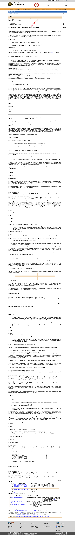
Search (65, 5)
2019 (63, 23)
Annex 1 (20, 512)
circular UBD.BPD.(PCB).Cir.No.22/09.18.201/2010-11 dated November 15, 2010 (25, 510)
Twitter (63, 523)
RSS (58, 523)
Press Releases (21, 9)
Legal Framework (45, 9)
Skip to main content (11, 0)
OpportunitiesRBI (35, 527)
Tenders (45, 527)
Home (8, 9)
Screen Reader (65, 534)
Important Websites (35, 526)
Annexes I (53, 52)
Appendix (34, 104)
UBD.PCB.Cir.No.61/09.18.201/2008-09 (20, 486)
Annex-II (55, 499)
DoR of (54, 182)
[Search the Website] (55, 5)
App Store (59, 530)
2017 (63, 26)
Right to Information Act (47, 526)
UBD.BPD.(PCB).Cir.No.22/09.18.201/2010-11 (21, 489)
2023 (63, 17)
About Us (11, 9)
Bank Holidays (10, 523)
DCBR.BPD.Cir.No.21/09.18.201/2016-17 (18, 504)
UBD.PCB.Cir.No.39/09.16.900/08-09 (17, 497)
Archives (64, 27)
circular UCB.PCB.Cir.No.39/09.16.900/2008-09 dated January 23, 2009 (25, 514)
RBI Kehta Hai (46, 523)
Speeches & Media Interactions (30, 9)
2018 (63, 24)
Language (64, 0)
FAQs (21, 527)
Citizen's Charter (10, 526)
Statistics (56, 9)
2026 (63, 13)
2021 (63, 20)
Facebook (58, 526)
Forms (33, 523)
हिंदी (66, 0)
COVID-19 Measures (23, 523)
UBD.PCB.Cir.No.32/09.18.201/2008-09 (20, 485)
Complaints (10, 527)
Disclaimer (65, 532)
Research (51, 9)
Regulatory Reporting (63, 9)
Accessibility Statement (58, 534)
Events (21, 526)
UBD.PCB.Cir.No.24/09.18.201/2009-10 (20, 487)
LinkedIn (63, 526)
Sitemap (62, 532)
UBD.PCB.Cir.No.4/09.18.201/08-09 (20, 484)
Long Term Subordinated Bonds (17, 50)
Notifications (16, 9)
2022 (63, 19)
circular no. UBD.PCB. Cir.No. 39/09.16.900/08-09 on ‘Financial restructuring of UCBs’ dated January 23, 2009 (32, 516)
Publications (39, 9)
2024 (63, 16)
